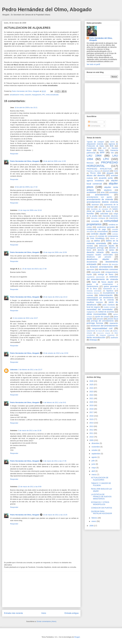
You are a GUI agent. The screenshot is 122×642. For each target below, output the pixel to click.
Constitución (91, 148)
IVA (112, 153)
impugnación (36, 95)
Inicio (43, 613)
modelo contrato (109, 307)
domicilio (115, 264)
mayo (94, 468)
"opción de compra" (95, 142)
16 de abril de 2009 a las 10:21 (26, 107)
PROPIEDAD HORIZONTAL (102, 164)
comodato (95, 221)
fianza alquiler (107, 282)
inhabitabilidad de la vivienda (100, 300)
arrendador (113, 192)
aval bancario (112, 207)
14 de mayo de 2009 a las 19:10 (30, 210)
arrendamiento (102, 194)
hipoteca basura (93, 293)
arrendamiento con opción (99, 197)
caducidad (104, 214)
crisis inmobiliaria (97, 238)
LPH (106, 159)
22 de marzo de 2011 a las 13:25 (55, 515)
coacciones (113, 218)
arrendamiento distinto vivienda (102, 202)
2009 (91, 440)
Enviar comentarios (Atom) (46, 621)
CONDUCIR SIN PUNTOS (101, 508)
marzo (94, 475)
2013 (91, 426)
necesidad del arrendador (100, 309)
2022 (91, 395)
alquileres (108, 190)
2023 (91, 392)
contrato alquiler (98, 234)
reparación (114, 323)
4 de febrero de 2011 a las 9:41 (54, 402)
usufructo (114, 337)
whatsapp (93, 340)
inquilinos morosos (95, 302)
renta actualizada (52, 95)
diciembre (96, 443)
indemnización (106, 295)
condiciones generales (106, 227)
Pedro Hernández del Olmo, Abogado (47, 9)
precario (100, 319)
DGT (104, 148)
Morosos (90, 163)
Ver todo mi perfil (93, 64)
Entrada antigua (72, 613)
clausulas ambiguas (98, 218)
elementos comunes (108, 269)
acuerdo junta (106, 178)
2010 (91, 437)
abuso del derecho (96, 175)
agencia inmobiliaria (95, 181)
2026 (91, 381)
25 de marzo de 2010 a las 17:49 (34, 269)
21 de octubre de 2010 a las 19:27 (25, 318)
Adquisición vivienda (95, 144)
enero (94, 521)
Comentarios (94, 126)
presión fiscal (113, 319)
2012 (91, 430)
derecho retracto (95, 252)
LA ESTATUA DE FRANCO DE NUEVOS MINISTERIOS (101, 496)
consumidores (102, 231)
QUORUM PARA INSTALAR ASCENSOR (101, 512)
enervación (96, 272)
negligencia (91, 312)
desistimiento (92, 262)
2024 (91, 388)
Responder (14, 154)
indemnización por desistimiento (100, 298)
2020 (91, 402)
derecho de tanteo (106, 250)
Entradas (92, 122)
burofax (90, 213)
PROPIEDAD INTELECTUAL (99, 169)
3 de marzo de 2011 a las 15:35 (29, 430)
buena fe (110, 211)
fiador (94, 282)
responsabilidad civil (102, 328)
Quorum (106, 171)
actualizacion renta (17, 95)
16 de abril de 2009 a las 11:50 (54, 161)
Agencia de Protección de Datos (102, 145)
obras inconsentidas (96, 314)
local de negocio (93, 307)
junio (94, 464)
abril (93, 471)
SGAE (115, 171)
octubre (95, 450)
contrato (114, 231)
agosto (94, 457)
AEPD (112, 142)
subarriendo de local (94, 331)
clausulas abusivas (110, 216)
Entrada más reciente (13, 613)
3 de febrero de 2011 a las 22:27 (30, 370)
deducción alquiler (106, 246)
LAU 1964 (94, 155)
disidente (105, 264)
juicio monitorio (108, 305)
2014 (91, 423)
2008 (91, 526)
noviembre (96, 447)
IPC (43, 95)
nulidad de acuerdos (106, 312)
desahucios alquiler (98, 259)
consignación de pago (96, 229)
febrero (95, 518)
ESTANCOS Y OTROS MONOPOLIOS (100, 503)
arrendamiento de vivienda (100, 199)
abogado (110, 173)
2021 (91, 398)
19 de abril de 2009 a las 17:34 (26, 187)
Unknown (14, 370)
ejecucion (90, 269)
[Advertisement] (41, 589)
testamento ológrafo (103, 333)
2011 (91, 433)
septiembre (96, 454)
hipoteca (109, 291)
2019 (91, 405)
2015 (91, 419)
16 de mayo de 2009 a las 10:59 (55, 252)
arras (103, 192)
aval (100, 207)
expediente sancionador (96, 277)
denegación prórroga (95, 248)
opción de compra (102, 317)
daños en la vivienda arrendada (102, 241)
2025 (91, 385)
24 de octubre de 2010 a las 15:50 (55, 353)
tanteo (107, 331)
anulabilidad (91, 192)
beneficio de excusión (99, 209)
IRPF (102, 152)
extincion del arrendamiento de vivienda (102, 278)
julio (93, 461)
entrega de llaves (105, 274)
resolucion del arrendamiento (104, 326)
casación (28, 95)
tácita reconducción (96, 337)
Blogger (77, 637)
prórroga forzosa (95, 323)
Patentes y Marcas (93, 171)
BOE (112, 146)
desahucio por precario (99, 257)
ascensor (95, 205)
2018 (91, 409)
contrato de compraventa (108, 236)
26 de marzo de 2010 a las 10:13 (55, 297)
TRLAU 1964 (95, 173)
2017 (91, 412)
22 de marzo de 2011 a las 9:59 (29, 487)
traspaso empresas (107, 335)
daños (97, 240)
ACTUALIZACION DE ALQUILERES (99, 479)
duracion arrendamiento (101, 267)
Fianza (100, 150)
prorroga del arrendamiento (102, 321)
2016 (91, 416)
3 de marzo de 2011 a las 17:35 (54, 461)
